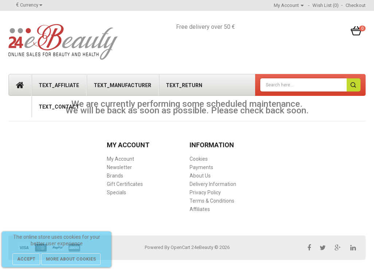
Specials (116, 192)
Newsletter (119, 167)
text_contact (59, 107)
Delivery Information (213, 184)
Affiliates (200, 209)
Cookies (199, 159)
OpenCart (180, 247)
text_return (184, 85)
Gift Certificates (125, 184)
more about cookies (71, 259)
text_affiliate (59, 85)
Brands (115, 176)
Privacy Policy (205, 192)
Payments (201, 167)
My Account (120, 159)
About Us (200, 176)
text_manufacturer (122, 85)
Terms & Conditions (212, 201)
